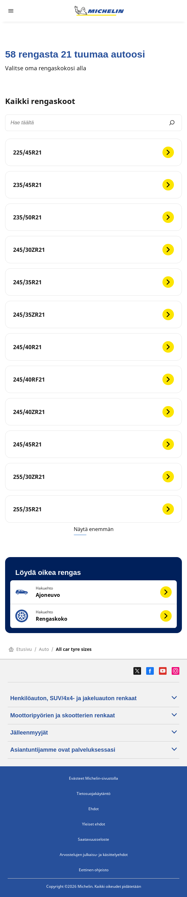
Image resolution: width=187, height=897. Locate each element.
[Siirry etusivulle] (99, 11)
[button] (93, 592)
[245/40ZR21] (93, 411)
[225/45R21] (93, 152)
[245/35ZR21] (93, 314)
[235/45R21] (93, 184)
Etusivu (20, 649)
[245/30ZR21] (93, 249)
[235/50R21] (93, 217)
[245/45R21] (93, 444)
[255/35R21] (93, 509)
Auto (44, 649)
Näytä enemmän (94, 529)
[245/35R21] (93, 282)
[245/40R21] (93, 347)
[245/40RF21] (93, 379)
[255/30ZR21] (93, 476)
